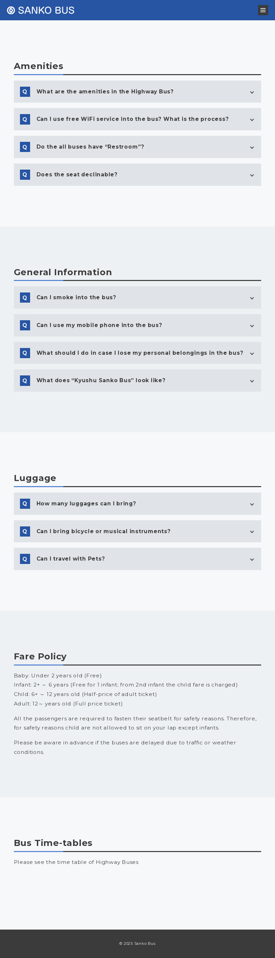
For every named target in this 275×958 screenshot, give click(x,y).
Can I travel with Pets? (71, 559)
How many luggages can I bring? (86, 503)
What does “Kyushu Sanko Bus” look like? (101, 380)
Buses (57, 880)
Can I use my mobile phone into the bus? (99, 325)
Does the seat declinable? (77, 174)
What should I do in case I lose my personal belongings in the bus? (140, 353)
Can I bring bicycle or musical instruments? (104, 531)
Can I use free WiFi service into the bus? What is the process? (133, 119)
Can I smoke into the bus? (76, 297)
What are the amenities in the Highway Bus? (105, 91)
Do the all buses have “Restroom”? (90, 147)
